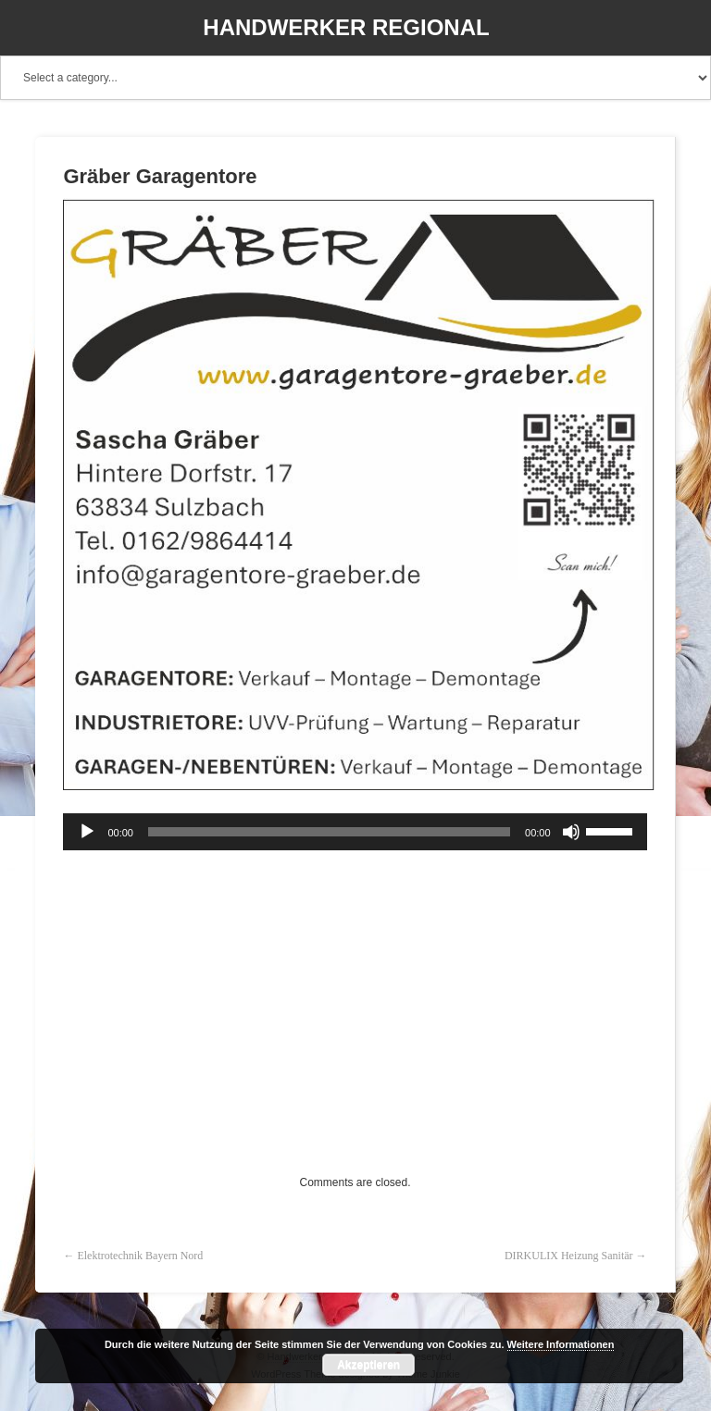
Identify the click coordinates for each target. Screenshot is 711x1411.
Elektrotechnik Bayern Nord (140, 1255)
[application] (354, 831)
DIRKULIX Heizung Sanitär (569, 1255)
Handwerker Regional (346, 27)
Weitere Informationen (561, 1344)
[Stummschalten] (571, 832)
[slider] (329, 831)
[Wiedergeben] (87, 832)
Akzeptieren (368, 1364)
